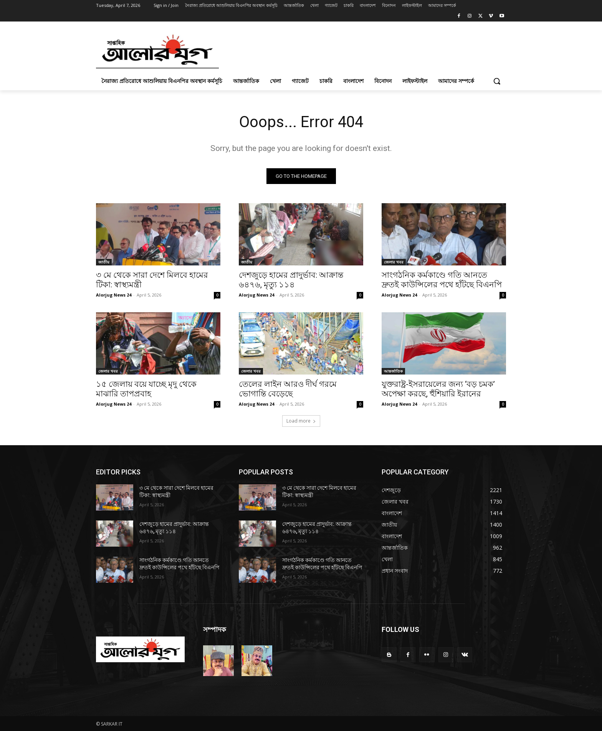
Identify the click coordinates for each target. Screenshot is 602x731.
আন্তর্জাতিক (393, 371)
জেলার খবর (394, 262)
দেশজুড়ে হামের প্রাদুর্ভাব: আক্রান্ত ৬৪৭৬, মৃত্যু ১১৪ (291, 279)
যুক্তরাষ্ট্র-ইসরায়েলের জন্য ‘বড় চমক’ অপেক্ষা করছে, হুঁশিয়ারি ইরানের (438, 389)
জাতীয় (103, 262)
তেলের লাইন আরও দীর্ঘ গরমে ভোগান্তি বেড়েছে (288, 389)
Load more (301, 421)
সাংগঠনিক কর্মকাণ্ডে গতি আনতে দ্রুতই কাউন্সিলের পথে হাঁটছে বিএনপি (442, 279)
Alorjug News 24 (113, 295)
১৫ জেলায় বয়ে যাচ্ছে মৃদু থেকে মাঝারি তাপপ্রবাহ (146, 389)
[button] (497, 81)
